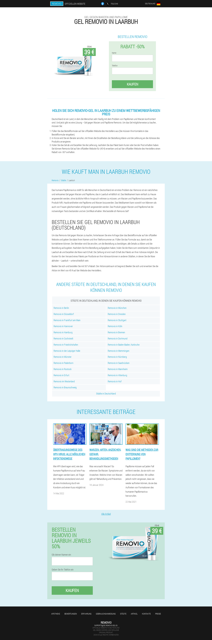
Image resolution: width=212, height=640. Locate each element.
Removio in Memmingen (118, 350)
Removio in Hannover (63, 326)
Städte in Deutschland (106, 393)
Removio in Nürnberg (117, 356)
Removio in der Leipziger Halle (67, 350)
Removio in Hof (115, 381)
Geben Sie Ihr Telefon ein (63, 569)
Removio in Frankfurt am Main (67, 320)
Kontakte (146, 613)
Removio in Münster (62, 356)
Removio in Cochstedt (63, 338)
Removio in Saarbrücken (118, 362)
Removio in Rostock (62, 369)
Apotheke (55, 613)
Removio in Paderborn (63, 362)
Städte (123, 613)
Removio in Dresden (117, 314)
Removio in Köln (115, 326)
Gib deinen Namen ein (61, 554)
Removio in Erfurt (61, 375)
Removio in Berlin (61, 307)
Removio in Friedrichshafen (66, 344)
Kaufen (132, 84)
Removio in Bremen (116, 332)
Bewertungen (70, 613)
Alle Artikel (106, 513)
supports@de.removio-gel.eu (106, 625)
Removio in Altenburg (117, 375)
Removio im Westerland (64, 381)
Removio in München (117, 307)
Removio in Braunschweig (65, 387)
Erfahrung (86, 613)
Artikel (134, 613)
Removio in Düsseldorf (64, 314)
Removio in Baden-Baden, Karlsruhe (123, 344)
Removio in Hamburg (63, 332)
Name (114, 53)
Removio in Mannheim (118, 369)
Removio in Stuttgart (117, 320)
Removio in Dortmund (117, 338)
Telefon (115, 66)
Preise (158, 613)
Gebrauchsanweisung (106, 613)
